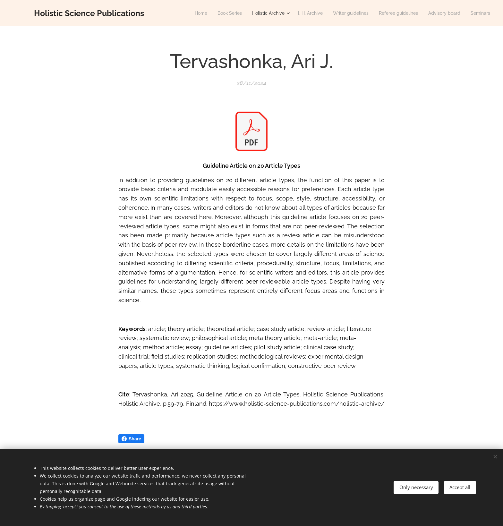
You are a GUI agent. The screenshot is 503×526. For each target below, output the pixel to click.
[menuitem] (183, 13)
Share (131, 438)
